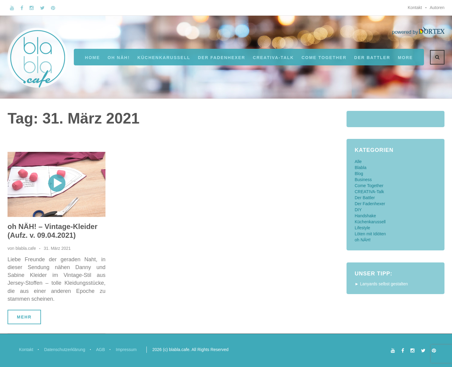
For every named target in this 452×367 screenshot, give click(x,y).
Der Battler (365, 197)
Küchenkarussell (163, 57)
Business (363, 179)
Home (92, 57)
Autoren (437, 7)
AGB (100, 349)
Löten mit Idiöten (370, 233)
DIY (358, 209)
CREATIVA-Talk (273, 57)
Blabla (360, 167)
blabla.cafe (25, 248)
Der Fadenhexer (221, 57)
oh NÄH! (119, 57)
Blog (359, 173)
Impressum (126, 349)
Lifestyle (362, 227)
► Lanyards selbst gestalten (381, 283)
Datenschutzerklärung (64, 349)
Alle (358, 161)
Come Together (324, 57)
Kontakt (415, 7)
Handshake (365, 215)
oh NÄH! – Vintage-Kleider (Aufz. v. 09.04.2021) (52, 230)
